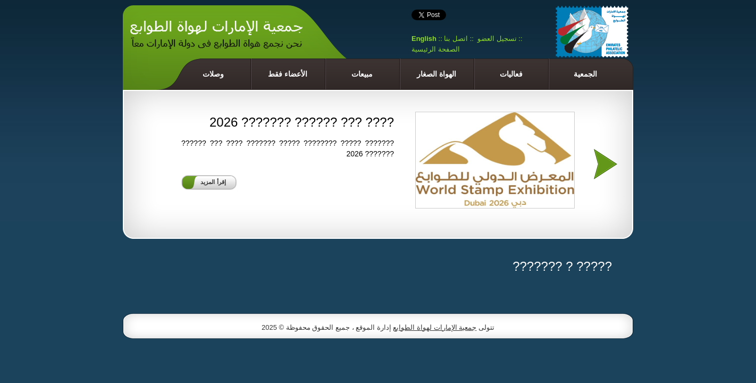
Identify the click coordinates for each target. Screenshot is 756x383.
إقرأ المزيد (212, 182)
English (423, 39)
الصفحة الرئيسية (435, 49)
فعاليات (511, 74)
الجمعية (585, 74)
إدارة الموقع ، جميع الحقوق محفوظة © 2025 (327, 327)
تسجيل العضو (497, 39)
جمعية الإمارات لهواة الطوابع (434, 327)
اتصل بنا (456, 39)
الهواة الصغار (436, 74)
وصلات (213, 74)
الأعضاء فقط (287, 74)
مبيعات (362, 74)
